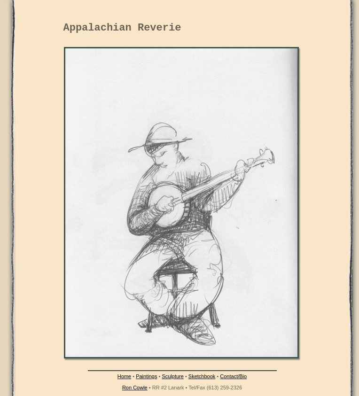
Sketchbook (201, 376)
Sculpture (172, 376)
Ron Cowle (135, 387)
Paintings (146, 376)
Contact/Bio (233, 376)
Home (124, 376)
